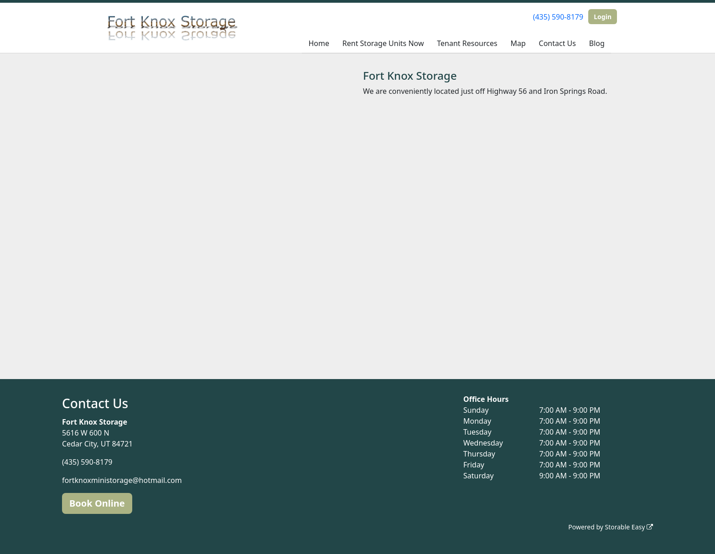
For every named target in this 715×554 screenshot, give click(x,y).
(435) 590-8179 (558, 17)
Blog (597, 43)
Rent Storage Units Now (383, 43)
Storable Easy (629, 527)
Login (602, 16)
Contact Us (557, 43)
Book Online (97, 503)
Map (517, 43)
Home (318, 43)
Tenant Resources (467, 43)
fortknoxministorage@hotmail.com (122, 480)
